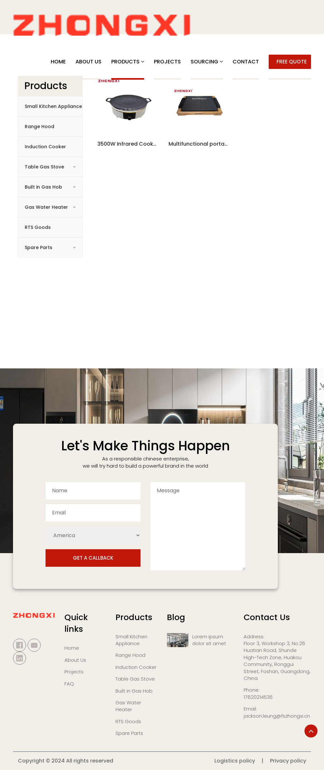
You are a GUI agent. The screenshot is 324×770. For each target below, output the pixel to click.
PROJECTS (167, 61)
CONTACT (246, 61)
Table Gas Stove (44, 167)
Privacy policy (288, 760)
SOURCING (204, 61)
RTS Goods (38, 227)
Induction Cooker (45, 146)
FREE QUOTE (292, 61)
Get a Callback (93, 557)
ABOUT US (88, 61)
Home (58, 61)
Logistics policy (234, 760)
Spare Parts (38, 247)
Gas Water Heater (46, 207)
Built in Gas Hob (43, 187)
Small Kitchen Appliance (53, 106)
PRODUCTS (125, 61)
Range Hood (39, 126)
